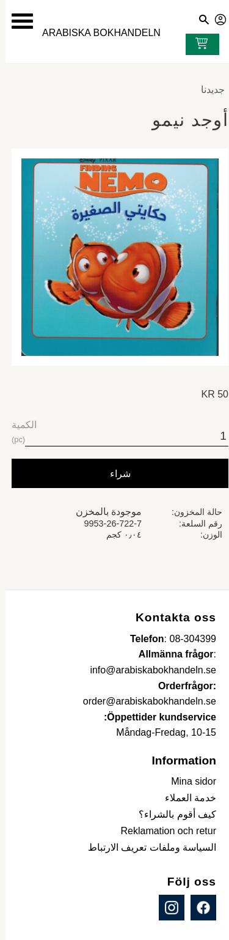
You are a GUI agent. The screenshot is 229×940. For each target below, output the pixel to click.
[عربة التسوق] (193, 45)
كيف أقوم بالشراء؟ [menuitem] (172, 814)
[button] (16, 21)
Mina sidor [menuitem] (188, 781)
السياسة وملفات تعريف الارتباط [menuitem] (146, 847)
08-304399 (187, 639)
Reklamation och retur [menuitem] (163, 831)
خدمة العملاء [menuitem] (185, 798)
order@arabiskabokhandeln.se (144, 701)
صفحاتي (215, 18)
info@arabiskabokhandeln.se (147, 670)
